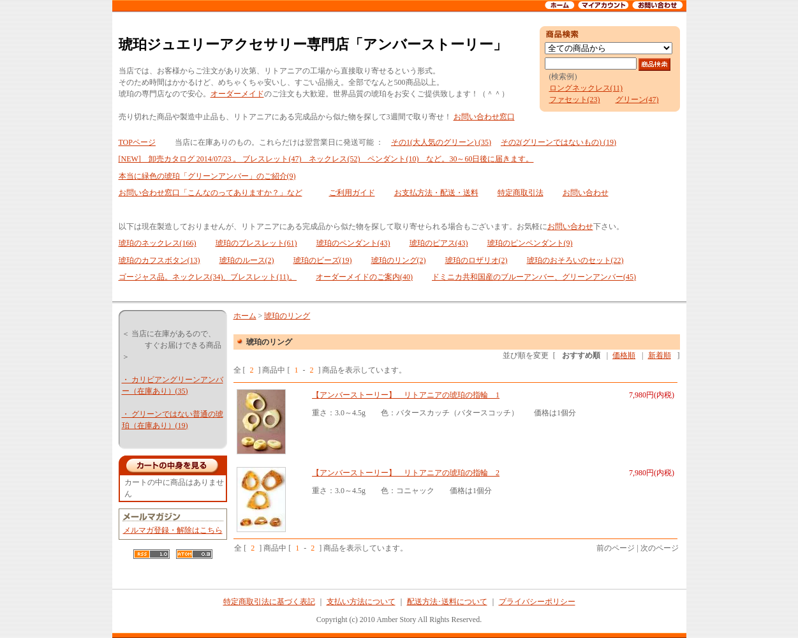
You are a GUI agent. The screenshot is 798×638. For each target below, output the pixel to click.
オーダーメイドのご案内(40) (364, 276)
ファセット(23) (574, 99)
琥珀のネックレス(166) (157, 243)
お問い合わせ (586, 192)
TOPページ (137, 142)
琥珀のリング (287, 315)
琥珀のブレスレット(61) (256, 243)
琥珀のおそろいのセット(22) (575, 260)
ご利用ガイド (352, 192)
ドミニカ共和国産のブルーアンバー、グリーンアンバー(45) (534, 276)
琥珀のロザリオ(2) (476, 260)
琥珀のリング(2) (398, 260)
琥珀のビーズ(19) (322, 260)
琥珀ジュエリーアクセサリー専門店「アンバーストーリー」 (313, 44)
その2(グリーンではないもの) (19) (558, 142)
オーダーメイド (237, 93)
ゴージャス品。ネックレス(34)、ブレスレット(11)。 (208, 276)
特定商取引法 (520, 192)
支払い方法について (361, 601)
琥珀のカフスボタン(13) (159, 260)
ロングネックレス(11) (586, 88)
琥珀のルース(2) (246, 260)
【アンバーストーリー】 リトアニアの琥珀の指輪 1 (405, 394)
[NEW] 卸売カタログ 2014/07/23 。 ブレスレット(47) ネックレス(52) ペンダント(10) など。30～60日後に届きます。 (326, 158)
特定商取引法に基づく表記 (269, 601)
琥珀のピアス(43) (439, 243)
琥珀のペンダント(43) (353, 243)
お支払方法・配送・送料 (436, 192)
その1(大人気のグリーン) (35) (441, 142)
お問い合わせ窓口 (484, 116)
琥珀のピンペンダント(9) (530, 243)
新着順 (659, 355)
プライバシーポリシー (537, 601)
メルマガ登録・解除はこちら (173, 530)
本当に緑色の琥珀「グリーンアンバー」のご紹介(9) (207, 176)
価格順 (623, 355)
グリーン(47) (637, 99)
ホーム (244, 315)
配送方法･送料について (447, 601)
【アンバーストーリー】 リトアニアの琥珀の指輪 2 (405, 472)
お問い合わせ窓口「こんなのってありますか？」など (210, 192)
